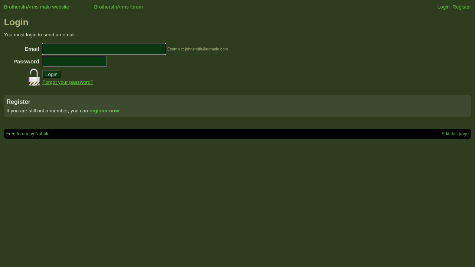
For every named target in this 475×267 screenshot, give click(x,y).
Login (444, 7)
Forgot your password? (67, 82)
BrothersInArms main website (36, 7)
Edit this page (455, 133)
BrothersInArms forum (118, 7)
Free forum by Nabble (28, 133)
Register (461, 7)
